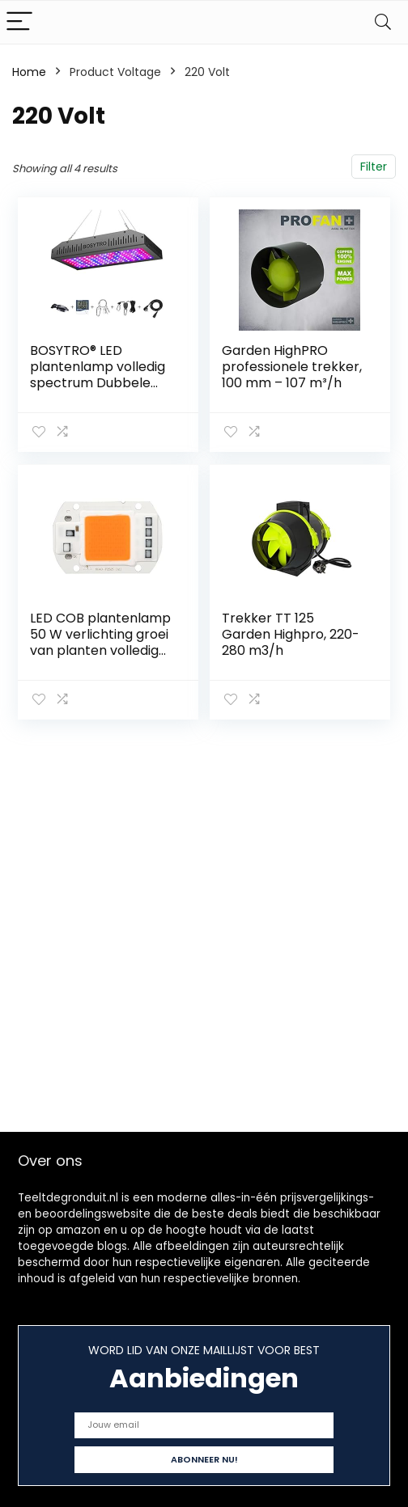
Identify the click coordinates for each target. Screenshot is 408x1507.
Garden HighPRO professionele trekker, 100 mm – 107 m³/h (292, 366)
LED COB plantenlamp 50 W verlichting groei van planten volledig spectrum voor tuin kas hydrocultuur (100, 650)
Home (29, 72)
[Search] (382, 22)
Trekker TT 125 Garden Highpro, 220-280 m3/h (290, 634)
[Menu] (19, 22)
